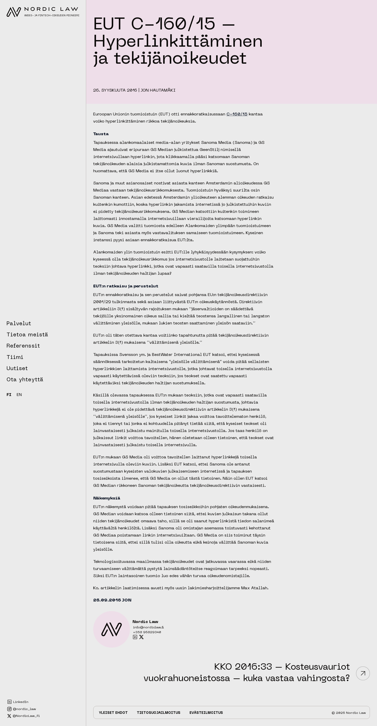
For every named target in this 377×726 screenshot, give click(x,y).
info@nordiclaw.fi (148, 627)
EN (19, 395)
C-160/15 (237, 114)
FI (9, 395)
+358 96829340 (147, 632)
